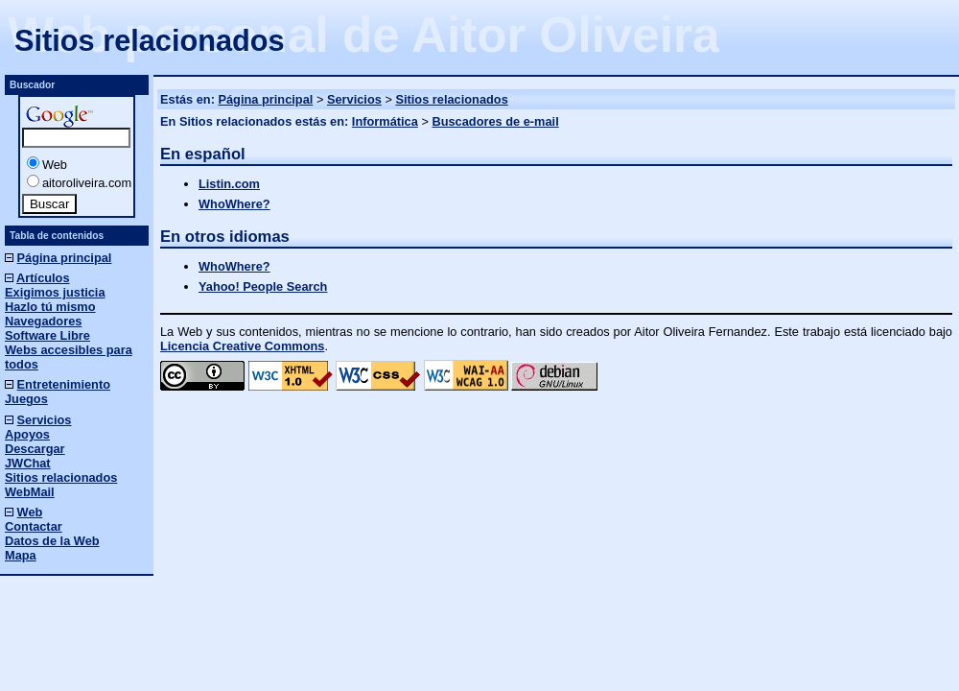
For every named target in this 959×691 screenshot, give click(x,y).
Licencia (242, 346)
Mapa (20, 555)
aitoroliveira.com (86, 183)
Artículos (42, 278)
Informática (385, 121)
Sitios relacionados (451, 99)
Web (54, 164)
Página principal (265, 99)
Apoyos (27, 434)
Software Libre (47, 335)
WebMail (30, 492)
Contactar (33, 526)
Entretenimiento (63, 384)
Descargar (35, 448)
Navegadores (43, 321)
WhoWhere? (234, 204)
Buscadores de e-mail (495, 121)
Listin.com (229, 184)
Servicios (354, 99)
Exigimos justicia (55, 292)
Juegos (26, 399)
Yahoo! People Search (263, 286)
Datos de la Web (52, 541)
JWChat (28, 463)
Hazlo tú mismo (50, 306)
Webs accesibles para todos (68, 357)
